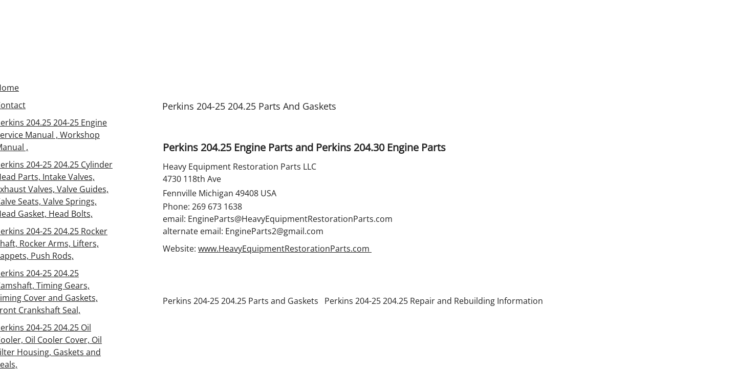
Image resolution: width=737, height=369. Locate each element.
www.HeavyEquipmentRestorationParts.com (285, 248)
